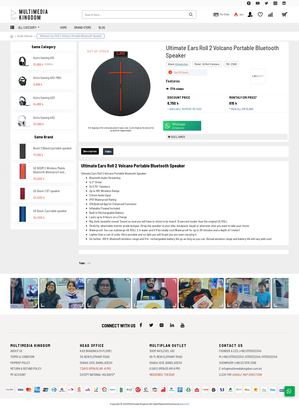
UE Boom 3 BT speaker (46, 191)
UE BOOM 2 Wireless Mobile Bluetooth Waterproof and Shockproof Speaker (49, 170)
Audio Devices (25, 36)
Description (92, 155)
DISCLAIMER (178, 140)
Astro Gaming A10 (43, 58)
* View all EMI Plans (243, 111)
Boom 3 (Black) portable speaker (52, 148)
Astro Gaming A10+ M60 (47, 78)
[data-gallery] (64, 293)
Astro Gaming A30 (44, 117)
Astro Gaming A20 (44, 97)
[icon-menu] (141, 325)
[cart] (284, 14)
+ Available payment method (186, 111)
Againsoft (184, 403)
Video (114, 155)
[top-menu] (13, 3)
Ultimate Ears (181, 64)
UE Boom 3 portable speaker (50, 211)
